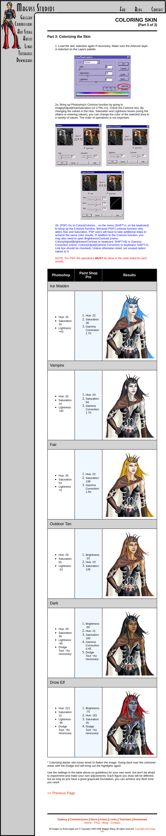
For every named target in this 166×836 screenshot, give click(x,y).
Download (140, 819)
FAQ (97, 822)
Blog (105, 822)
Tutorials (125, 819)
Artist (103, 819)
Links (113, 819)
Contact (115, 822)
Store (93, 819)
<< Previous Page (61, 793)
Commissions (78, 819)
